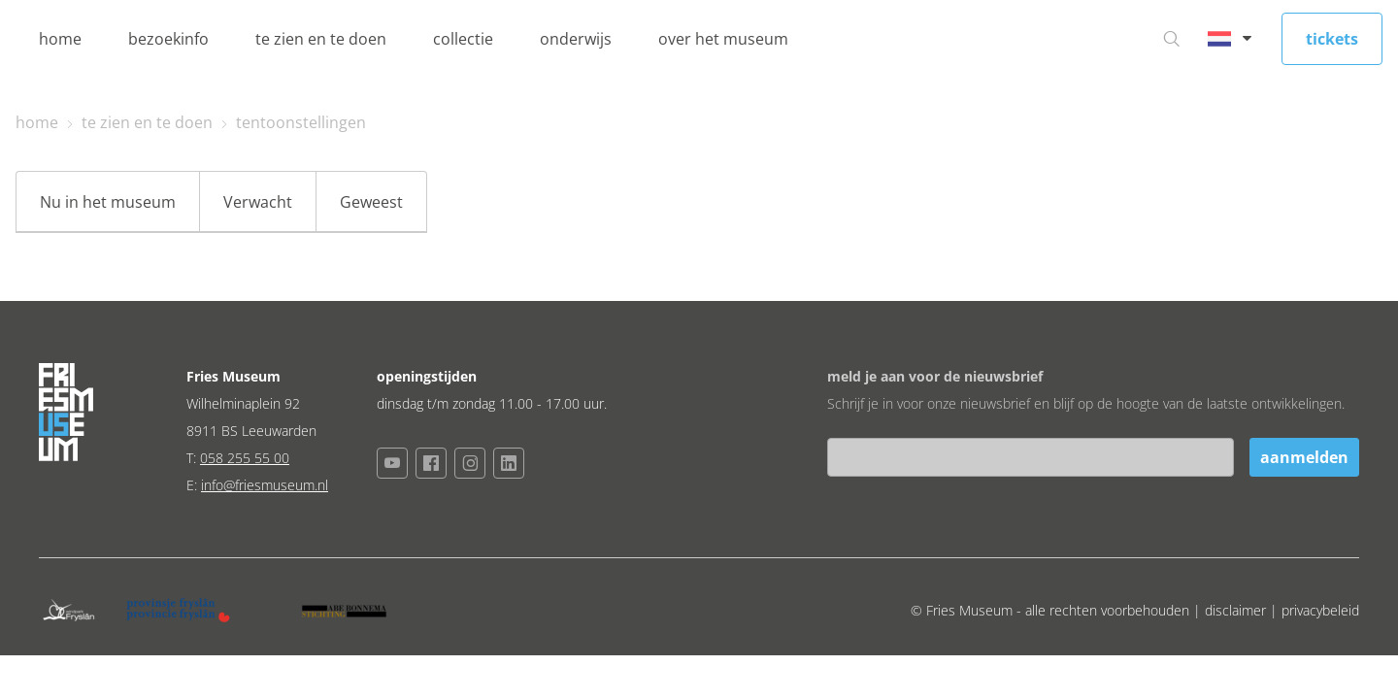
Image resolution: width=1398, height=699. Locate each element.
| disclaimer (1231, 610)
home (60, 39)
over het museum (723, 39)
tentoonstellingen (301, 122)
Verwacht (257, 202)
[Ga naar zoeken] (1171, 38)
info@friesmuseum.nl (264, 485)
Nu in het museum (108, 202)
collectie (463, 39)
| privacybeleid (1314, 610)
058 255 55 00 (244, 458)
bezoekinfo (168, 39)
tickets (1332, 39)
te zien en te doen (320, 39)
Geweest (371, 202)
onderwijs (576, 39)
